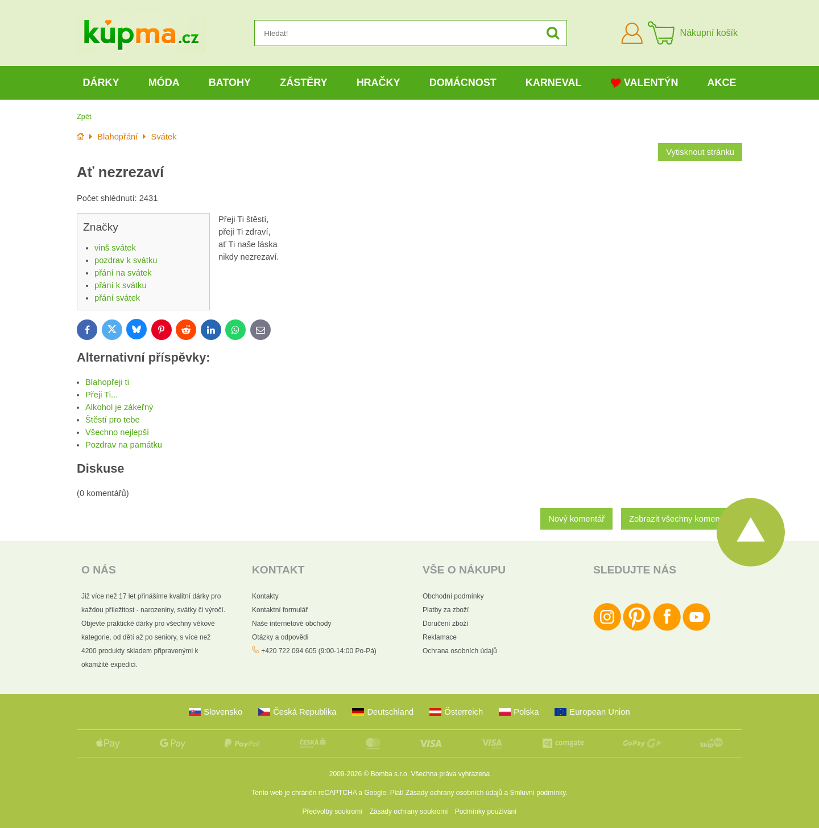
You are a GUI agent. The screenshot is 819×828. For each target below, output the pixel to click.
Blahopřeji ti (107, 382)
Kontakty (265, 596)
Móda (164, 82)
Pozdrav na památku (123, 444)
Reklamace (440, 637)
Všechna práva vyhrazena (450, 774)
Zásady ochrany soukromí (409, 811)
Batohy (230, 82)
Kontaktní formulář (280, 610)
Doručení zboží (446, 624)
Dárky (101, 82)
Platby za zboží (446, 610)
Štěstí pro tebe (112, 419)
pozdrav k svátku (125, 260)
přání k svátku (120, 285)
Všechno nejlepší (117, 432)
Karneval (554, 82)
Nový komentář (576, 518)
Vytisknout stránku (700, 152)
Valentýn (645, 82)
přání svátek (117, 297)
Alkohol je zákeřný (119, 407)
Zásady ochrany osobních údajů (454, 793)
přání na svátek (123, 272)
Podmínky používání (486, 811)
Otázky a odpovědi (280, 637)
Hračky (378, 82)
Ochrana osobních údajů (460, 651)
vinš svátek (115, 247)
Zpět (84, 116)
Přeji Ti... (101, 394)
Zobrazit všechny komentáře (681, 518)
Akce (722, 82)
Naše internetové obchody (291, 624)
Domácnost (463, 82)
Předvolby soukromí (333, 811)
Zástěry (303, 82)
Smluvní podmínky (538, 793)
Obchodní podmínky (453, 596)
